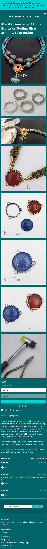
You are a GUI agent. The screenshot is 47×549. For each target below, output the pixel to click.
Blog (8, 522)
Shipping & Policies (14, 416)
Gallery (25, 522)
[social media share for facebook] (2, 410)
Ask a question (17, 410)
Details (4, 416)
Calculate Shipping (7, 385)
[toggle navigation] (2, 13)
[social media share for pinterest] (10, 410)
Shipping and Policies (35, 522)
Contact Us (4, 524)
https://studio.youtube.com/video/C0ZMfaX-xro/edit (16, 449)
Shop (3, 522)
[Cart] (45, 13)
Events (19, 522)
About (13, 522)
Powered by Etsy (6, 545)
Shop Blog (4, 532)
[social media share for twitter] (6, 410)
